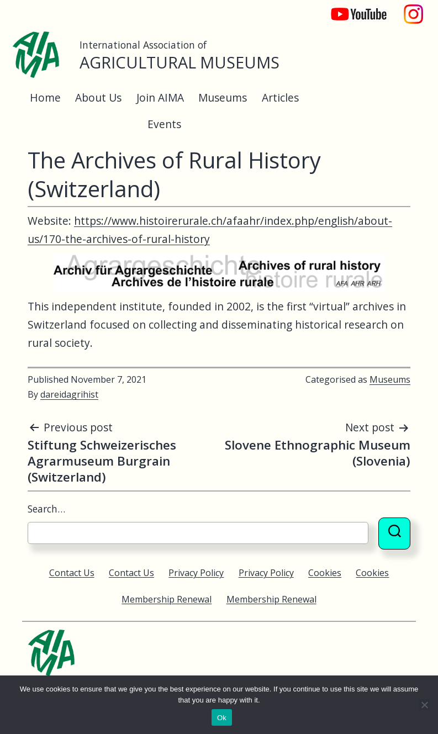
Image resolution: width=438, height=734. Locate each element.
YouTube (351, 8)
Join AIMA (160, 97)
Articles (280, 97)
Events (164, 124)
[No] (424, 704)
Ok (221, 718)
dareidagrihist (69, 394)
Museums (222, 97)
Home (45, 97)
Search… (46, 508)
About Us (98, 97)
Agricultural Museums (179, 62)
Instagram (414, 8)
